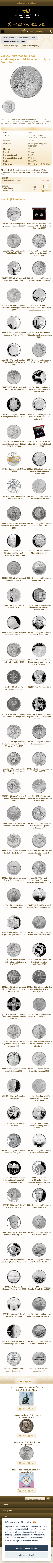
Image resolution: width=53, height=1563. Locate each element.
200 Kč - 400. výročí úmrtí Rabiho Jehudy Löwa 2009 (39, 1288)
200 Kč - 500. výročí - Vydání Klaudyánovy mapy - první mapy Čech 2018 (39, 662)
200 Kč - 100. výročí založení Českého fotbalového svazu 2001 (13, 362)
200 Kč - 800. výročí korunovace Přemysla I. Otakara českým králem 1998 (39, 880)
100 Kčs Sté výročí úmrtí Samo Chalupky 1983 (26, 1443)
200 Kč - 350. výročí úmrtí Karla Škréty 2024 (13, 1206)
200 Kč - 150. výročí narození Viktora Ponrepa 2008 (39, 1151)
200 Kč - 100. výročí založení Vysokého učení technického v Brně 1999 (14, 962)
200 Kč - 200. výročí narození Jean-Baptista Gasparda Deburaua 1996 (39, 825)
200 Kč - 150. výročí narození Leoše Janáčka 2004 (39, 743)
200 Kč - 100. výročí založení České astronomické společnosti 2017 (39, 962)
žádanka (45, 180)
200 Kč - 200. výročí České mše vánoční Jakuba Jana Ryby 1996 (39, 853)
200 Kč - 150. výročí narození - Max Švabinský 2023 (13, 1151)
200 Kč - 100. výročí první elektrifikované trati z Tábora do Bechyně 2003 (14, 444)
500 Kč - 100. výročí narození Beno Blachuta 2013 (14, 579)
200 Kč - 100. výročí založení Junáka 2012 (13, 1097)
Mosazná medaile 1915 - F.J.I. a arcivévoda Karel (26, 1416)
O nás (5, 1516)
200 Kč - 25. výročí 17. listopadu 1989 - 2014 (14, 688)
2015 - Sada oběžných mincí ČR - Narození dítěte (26, 1471)
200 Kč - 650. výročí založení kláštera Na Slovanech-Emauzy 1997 (39, 253)
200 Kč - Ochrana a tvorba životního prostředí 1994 (14, 824)
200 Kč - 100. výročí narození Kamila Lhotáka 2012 (39, 1342)
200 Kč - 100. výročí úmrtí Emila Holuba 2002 (13, 252)
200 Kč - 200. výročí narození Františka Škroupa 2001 (14, 279)
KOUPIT (24, 1408)
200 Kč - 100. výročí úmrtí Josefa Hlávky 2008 (13, 1315)
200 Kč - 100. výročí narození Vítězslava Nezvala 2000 (39, 497)
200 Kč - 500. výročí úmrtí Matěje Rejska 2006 (39, 552)
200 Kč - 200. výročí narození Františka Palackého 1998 (39, 279)
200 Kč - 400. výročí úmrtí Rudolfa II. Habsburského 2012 (14, 771)
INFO (32, 1408)
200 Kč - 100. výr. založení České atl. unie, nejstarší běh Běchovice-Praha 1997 (13, 744)
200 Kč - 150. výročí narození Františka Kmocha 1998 (39, 1070)
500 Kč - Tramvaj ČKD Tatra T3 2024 (14, 470)
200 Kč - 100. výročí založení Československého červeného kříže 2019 (14, 1016)
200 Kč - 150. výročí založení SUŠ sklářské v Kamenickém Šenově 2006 (39, 607)
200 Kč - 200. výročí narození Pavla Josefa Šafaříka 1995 (39, 933)
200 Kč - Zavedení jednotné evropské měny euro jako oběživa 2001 (39, 416)
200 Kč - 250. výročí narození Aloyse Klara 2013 (39, 1233)
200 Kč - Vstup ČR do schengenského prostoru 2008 (14, 1288)
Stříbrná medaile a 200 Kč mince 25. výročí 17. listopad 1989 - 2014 (39, 444)
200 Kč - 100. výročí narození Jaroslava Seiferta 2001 (14, 334)
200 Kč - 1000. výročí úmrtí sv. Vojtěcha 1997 (39, 770)
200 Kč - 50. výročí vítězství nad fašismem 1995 (13, 906)
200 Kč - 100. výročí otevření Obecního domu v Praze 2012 (39, 1315)
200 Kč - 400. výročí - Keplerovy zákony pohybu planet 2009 (39, 1125)
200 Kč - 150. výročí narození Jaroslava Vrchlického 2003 (14, 388)
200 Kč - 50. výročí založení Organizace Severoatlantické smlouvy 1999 (13, 1043)
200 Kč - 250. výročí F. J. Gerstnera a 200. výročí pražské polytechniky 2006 (14, 553)
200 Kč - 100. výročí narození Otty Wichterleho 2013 (39, 1261)
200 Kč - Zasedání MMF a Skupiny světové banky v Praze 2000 (39, 1098)
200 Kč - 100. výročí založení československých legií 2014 (13, 715)
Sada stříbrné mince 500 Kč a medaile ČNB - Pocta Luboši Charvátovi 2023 (39, 226)
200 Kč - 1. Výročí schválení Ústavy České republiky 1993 (39, 906)
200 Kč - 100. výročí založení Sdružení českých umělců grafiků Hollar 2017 (13, 1180)
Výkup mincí (8, 1510)
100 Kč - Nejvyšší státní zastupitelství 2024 (13, 1370)
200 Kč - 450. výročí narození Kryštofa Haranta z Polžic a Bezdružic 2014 (14, 989)
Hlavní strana (8, 38)
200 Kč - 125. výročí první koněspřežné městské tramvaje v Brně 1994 (39, 798)
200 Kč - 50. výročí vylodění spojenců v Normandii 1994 (13, 225)
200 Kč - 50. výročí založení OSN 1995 (14, 1124)
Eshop (5, 1505)
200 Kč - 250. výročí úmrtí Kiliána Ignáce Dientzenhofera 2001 (39, 335)
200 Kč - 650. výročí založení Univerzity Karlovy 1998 (13, 661)
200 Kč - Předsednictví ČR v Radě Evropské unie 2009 (13, 1342)
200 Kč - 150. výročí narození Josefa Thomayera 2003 (14, 879)
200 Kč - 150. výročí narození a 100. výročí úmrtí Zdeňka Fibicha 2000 (39, 1043)
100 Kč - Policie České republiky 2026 (39, 1370)
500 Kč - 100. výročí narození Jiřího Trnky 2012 (39, 579)
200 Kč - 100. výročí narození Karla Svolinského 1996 (14, 852)
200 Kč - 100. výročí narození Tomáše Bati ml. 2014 (39, 633)
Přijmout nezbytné (26, 1555)
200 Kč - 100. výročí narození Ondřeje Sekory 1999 (39, 361)
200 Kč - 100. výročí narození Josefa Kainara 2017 (14, 1070)
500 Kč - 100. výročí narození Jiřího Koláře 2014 (39, 524)
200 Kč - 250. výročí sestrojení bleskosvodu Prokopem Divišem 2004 (39, 471)
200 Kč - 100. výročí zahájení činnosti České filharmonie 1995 (14, 798)
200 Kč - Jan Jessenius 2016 (39, 687)
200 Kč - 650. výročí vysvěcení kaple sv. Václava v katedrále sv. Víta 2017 (39, 716)
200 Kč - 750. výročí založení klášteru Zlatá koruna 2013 (39, 1015)
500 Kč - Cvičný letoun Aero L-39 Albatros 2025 (13, 497)
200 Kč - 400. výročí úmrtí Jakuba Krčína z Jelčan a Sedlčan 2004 (39, 389)
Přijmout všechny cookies (26, 1548)
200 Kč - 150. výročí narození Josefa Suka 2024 (39, 1206)
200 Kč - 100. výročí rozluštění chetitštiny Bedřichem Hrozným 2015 (39, 989)
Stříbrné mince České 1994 (14, 42)
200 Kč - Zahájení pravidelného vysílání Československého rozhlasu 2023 (39, 1181)
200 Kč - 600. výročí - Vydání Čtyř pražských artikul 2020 (14, 933)
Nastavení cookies (30, 1541)
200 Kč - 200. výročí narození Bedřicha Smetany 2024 (14, 1233)
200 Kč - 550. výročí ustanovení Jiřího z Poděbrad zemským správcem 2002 (39, 307)
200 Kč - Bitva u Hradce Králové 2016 (14, 606)
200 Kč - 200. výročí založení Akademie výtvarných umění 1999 (14, 307)
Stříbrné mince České (27, 38)
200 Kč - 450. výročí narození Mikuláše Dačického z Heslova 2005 (13, 525)
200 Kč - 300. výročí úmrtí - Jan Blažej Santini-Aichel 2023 (13, 1261)
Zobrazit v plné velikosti (26, 3)
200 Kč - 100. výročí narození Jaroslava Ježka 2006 (14, 633)
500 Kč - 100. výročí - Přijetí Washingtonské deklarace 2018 (13, 415)
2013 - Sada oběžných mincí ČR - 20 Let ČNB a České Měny (26, 1388)
